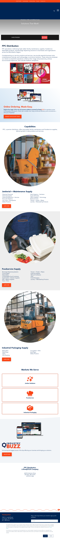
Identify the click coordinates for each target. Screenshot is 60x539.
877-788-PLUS (6, 511)
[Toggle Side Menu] (58, 4)
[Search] (54, 4)
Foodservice (30, 398)
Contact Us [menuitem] (43, 1)
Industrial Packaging (30, 412)
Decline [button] (51, 535)
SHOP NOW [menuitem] (18, 1)
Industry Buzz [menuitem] (32, 1)
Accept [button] (45, 535)
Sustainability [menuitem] (25, 1)
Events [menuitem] (37, 1)
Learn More (6, 206)
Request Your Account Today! (12, 116)
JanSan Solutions (30, 383)
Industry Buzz (7, 454)
